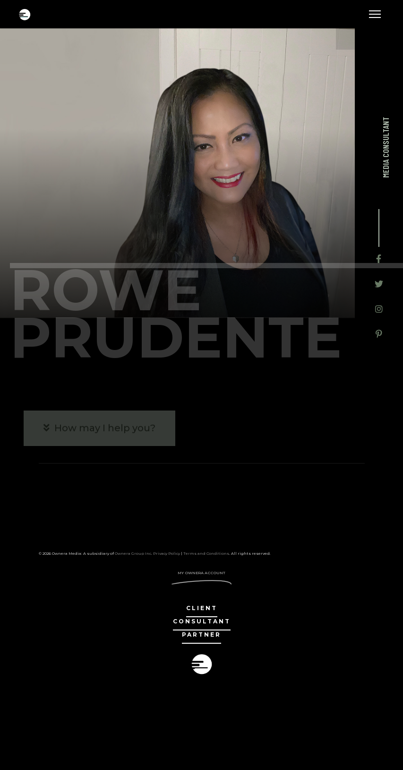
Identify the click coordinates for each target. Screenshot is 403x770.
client (201, 608)
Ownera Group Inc (133, 553)
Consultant (202, 621)
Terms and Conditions (206, 553)
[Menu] (375, 14)
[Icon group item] (378, 260)
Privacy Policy (166, 553)
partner (201, 634)
